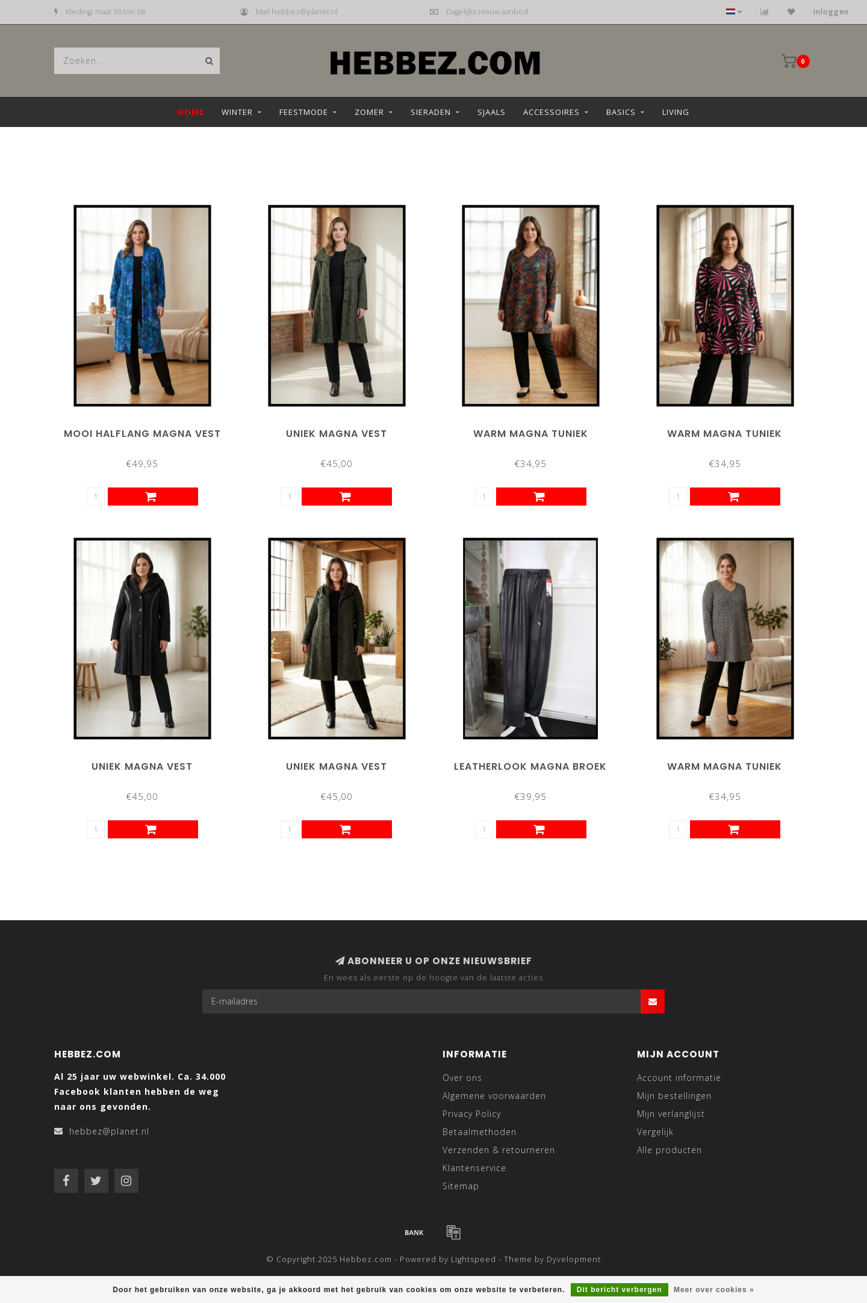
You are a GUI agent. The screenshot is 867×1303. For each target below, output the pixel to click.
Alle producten (669, 1150)
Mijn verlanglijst (671, 1113)
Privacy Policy (472, 1113)
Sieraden (431, 112)
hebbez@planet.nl (109, 1131)
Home (191, 112)
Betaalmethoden (480, 1131)
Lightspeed (473, 1259)
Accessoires (551, 112)
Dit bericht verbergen (619, 1290)
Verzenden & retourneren (499, 1150)
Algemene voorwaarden (494, 1095)
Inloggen (831, 12)
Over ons (462, 1077)
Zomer (369, 112)
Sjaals (491, 112)
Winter (237, 112)
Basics (621, 112)
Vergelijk (655, 1131)
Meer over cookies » (714, 1290)
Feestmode (303, 112)
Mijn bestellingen (674, 1095)
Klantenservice (474, 1168)
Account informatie (679, 1077)
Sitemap (461, 1186)
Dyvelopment (574, 1259)
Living (675, 112)
